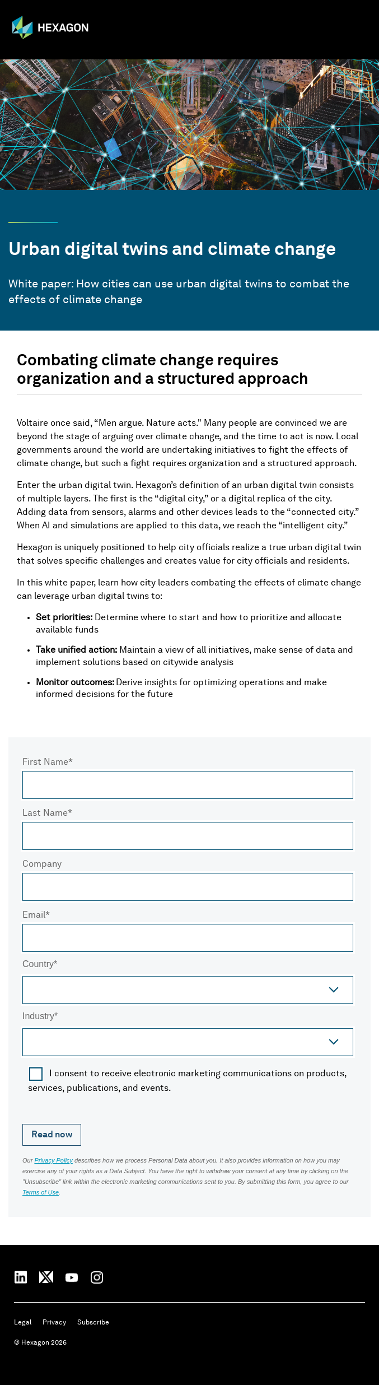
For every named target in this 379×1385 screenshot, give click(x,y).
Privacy (54, 1322)
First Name (45, 762)
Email (33, 915)
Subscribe (93, 1322)
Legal (22, 1322)
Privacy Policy (53, 1160)
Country (38, 965)
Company (42, 864)
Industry (38, 1017)
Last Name (45, 813)
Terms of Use (40, 1192)
